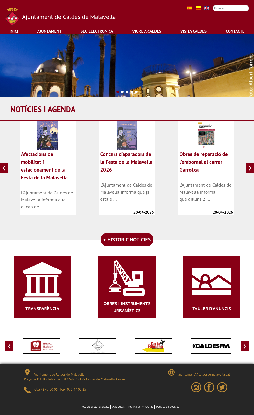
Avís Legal (118, 407)
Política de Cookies (167, 407)
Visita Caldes (193, 31)
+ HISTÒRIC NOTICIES (127, 239)
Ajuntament (49, 31)
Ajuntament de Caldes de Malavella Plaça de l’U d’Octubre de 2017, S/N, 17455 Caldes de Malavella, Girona (75, 375)
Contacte (235, 31)
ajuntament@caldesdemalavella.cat (199, 373)
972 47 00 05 (48, 389)
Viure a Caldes (146, 31)
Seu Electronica (97, 31)
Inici (14, 31)
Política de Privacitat (140, 407)
